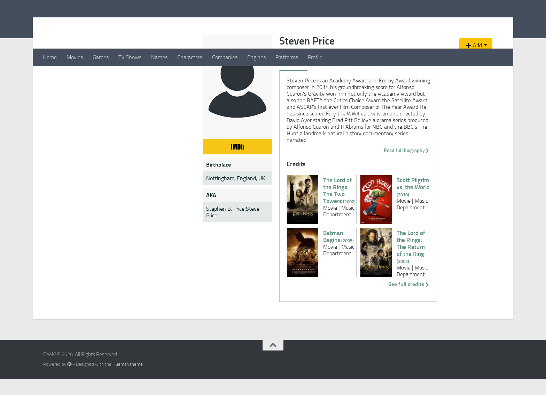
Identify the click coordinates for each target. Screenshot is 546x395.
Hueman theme (127, 380)
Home (50, 57)
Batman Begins (197, 248)
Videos (241, 112)
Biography (192, 112)
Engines (256, 57)
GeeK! (60, 24)
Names (159, 57)
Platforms (286, 57)
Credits (166, 112)
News (262, 112)
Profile (315, 57)
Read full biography (373, 166)
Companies (224, 57)
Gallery (218, 112)
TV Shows (129, 57)
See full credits (378, 300)
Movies (75, 57)
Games (101, 57)
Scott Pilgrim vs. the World (345, 196)
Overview (140, 112)
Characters (189, 57)
